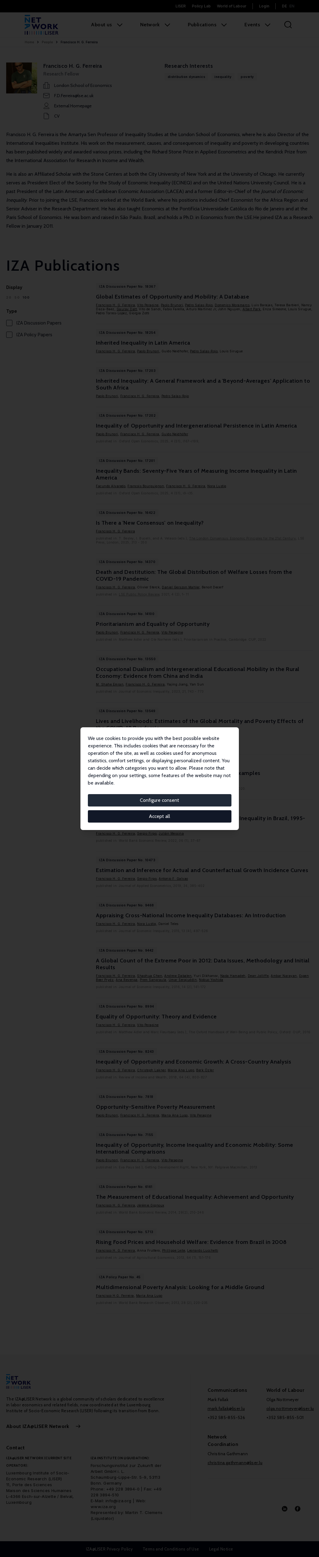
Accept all (159, 816)
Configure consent (159, 800)
